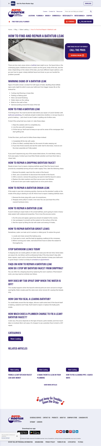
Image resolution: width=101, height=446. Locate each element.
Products (55, 417)
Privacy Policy (50, 442)
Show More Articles (50, 385)
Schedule (70, 21)
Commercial (56, 15)
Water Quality (68, 15)
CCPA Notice (72, 442)
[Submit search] (91, 11)
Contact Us (52, 11)
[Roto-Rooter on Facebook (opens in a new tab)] (64, 431)
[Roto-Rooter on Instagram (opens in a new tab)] (73, 431)
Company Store (72, 417)
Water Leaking (24, 29)
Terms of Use (61, 442)
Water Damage (79, 15)
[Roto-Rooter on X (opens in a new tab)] (67, 431)
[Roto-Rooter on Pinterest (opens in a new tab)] (70, 431)
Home (10, 29)
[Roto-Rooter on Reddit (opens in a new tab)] (57, 431)
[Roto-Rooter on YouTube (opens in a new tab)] (60, 431)
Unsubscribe (39, 442)
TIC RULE (80, 442)
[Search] (78, 11)
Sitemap (32, 422)
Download (88, 3)
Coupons (89, 15)
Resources (59, 11)
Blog (15, 29)
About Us (63, 417)
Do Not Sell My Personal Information (20, 442)
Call (85, 21)
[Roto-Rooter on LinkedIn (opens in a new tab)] (77, 431)
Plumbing (40, 15)
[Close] (17, 436)
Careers (45, 11)
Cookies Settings (5, 438)
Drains (48, 15)
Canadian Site (83, 417)
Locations (31, 15)
